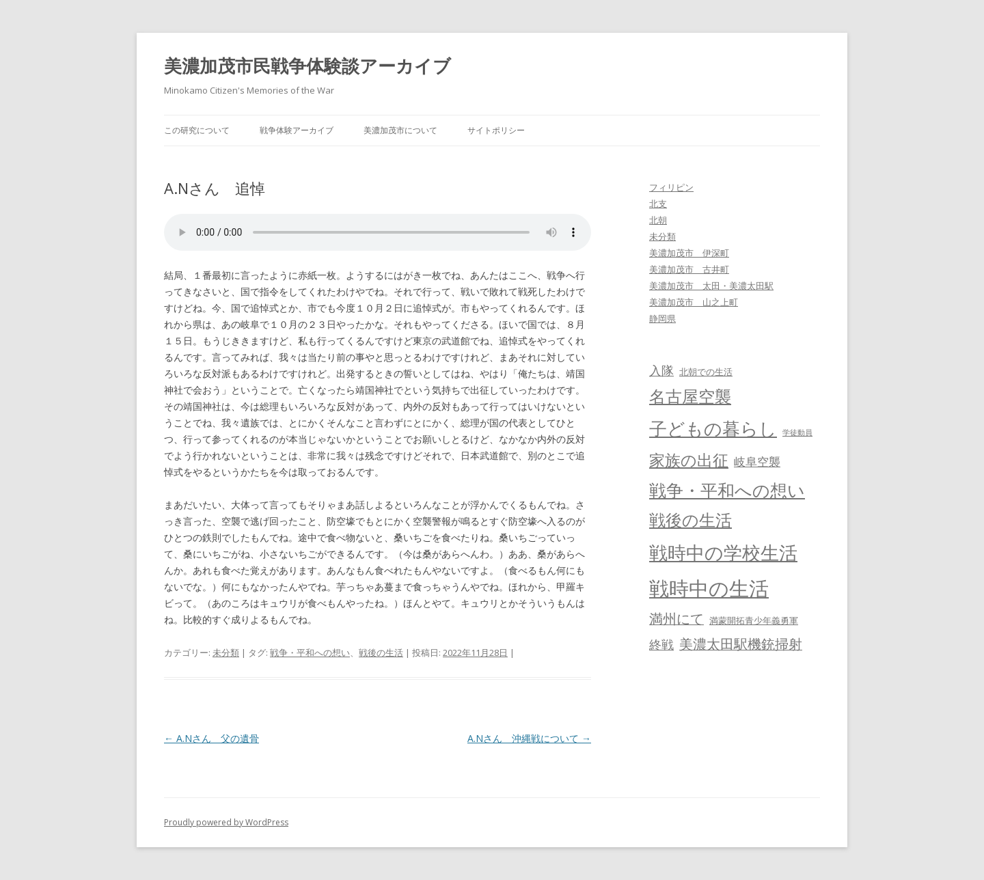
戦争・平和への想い (310, 652)
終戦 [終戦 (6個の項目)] (661, 644)
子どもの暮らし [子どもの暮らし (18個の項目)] (713, 428)
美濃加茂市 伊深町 (689, 253)
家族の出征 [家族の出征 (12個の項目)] (688, 460)
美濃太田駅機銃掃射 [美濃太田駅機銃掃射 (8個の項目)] (740, 644)
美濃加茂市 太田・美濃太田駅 (711, 285)
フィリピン (671, 187)
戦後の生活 (381, 652)
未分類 (226, 652)
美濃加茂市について (400, 130)
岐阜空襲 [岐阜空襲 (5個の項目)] (757, 461)
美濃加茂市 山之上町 (693, 302)
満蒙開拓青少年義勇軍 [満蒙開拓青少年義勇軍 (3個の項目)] (753, 620)
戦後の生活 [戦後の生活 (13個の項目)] (690, 520)
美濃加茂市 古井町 (689, 269)
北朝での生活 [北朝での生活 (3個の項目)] (706, 372)
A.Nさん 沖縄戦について (529, 738)
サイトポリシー (496, 130)
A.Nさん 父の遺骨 (211, 738)
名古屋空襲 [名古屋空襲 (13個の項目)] (690, 396)
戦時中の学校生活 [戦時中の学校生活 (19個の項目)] (723, 552)
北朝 (658, 220)
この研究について (197, 130)
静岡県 (662, 318)
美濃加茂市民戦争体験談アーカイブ (307, 65)
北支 (658, 203)
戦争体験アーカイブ (296, 130)
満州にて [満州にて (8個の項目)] (676, 618)
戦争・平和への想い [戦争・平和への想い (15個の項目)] (727, 489)
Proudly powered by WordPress (226, 822)
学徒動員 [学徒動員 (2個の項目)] (797, 432)
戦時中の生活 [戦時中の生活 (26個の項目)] (709, 588)
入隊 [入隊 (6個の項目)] (661, 370)
